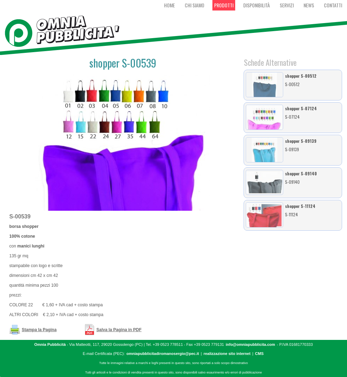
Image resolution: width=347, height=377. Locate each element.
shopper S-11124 (300, 206)
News (309, 5)
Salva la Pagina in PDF (119, 329)
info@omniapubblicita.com (250, 344)
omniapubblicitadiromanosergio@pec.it (163, 353)
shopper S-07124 (301, 108)
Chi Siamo (194, 5)
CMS (259, 353)
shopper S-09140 (301, 173)
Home (169, 5)
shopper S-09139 (301, 141)
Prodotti (223, 5)
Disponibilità (256, 5)
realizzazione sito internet (227, 353)
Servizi (287, 5)
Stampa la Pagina (39, 329)
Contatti (333, 5)
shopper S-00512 (301, 76)
